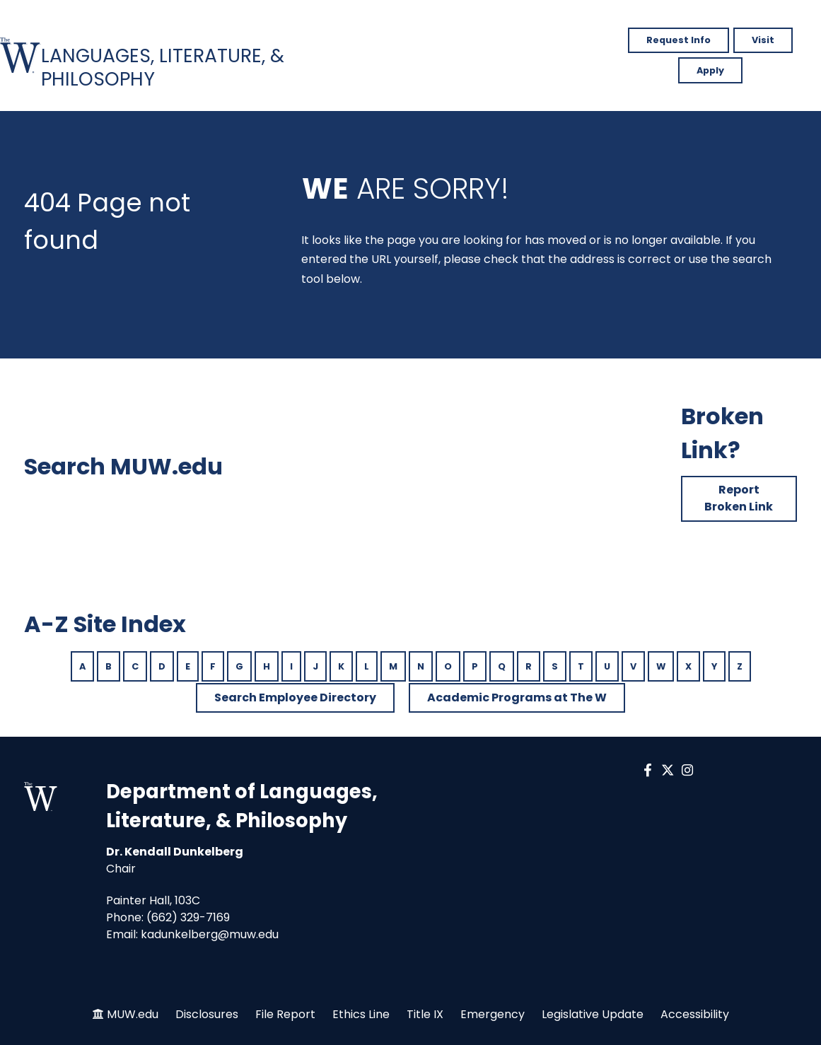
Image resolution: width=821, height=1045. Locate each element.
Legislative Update (593, 1014)
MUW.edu (132, 1014)
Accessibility (694, 1014)
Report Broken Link (738, 498)
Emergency (492, 1014)
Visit (763, 40)
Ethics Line (361, 1014)
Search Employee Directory (295, 697)
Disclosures (206, 1014)
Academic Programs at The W (517, 697)
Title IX (425, 1014)
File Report (285, 1014)
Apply (710, 70)
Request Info (678, 40)
